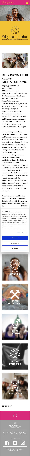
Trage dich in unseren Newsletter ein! (15, 449)
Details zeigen (21, 232)
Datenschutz (5, 433)
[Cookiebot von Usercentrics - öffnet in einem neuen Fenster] (21, 206)
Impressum (12, 433)
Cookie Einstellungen (22, 433)
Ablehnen (15, 248)
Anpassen (15, 243)
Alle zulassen (15, 238)
